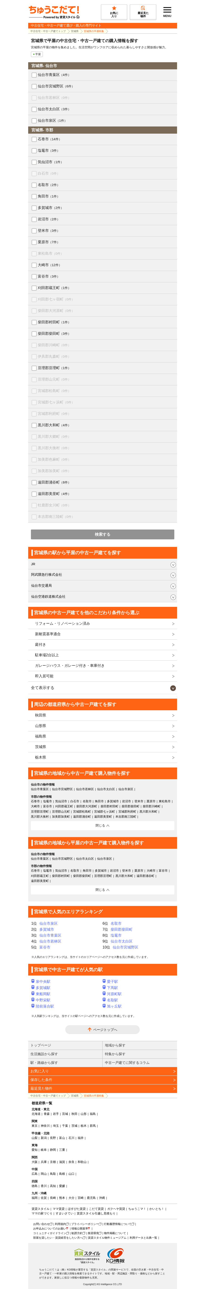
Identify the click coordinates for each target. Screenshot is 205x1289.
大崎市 (50, 265)
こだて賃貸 (96, 1209)
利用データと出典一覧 (143, 1237)
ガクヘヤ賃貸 (116, 1209)
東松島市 (51, 253)
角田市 (49, 196)
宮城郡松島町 (54, 391)
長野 (53, 1138)
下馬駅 (110, 988)
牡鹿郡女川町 (54, 505)
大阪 (35, 1162)
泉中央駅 (41, 982)
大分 (71, 1198)
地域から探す (115, 1045)
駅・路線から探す (44, 1063)
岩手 (56, 1114)
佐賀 (44, 1198)
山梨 (35, 1138)
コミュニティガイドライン (49, 1233)
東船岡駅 (41, 994)
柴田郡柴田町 (54, 333)
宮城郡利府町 (54, 414)
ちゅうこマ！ (137, 1209)
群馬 (93, 1125)
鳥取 (53, 1174)
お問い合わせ (41, 1224)
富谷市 (49, 276)
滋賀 (62, 1162)
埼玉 (56, 1125)
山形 (84, 1114)
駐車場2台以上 (47, 655)
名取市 (49, 185)
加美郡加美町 (54, 471)
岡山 (44, 1174)
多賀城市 (51, 208)
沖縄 (102, 1198)
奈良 (71, 1162)
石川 (71, 1138)
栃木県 (40, 757)
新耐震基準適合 (48, 634)
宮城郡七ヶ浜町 (56, 402)
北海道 (36, 1114)
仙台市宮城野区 (56, 86)
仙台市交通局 (41, 585)
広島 (35, 1174)
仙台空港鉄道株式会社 (48, 596)
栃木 (84, 1125)
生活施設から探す (44, 1054)
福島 (93, 1114)
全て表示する (42, 688)
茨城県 (40, 747)
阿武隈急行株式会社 (46, 574)
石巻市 (50, 139)
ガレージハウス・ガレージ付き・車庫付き (70, 665)
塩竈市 (49, 150)
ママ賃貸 (59, 1209)
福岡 (35, 1198)
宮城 (65, 1114)
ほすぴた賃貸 (77, 1209)
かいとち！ (156, 1209)
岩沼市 (49, 219)
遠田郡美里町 (54, 494)
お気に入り (39, 1071)
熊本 (62, 1198)
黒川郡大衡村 (54, 448)
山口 (71, 1174)
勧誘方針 (76, 1233)
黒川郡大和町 (54, 425)
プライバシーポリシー (85, 1224)
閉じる (100, 825)
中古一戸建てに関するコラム (127, 1063)
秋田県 (40, 715)
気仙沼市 (51, 162)
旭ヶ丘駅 (112, 1006)
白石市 (49, 173)
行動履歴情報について (117, 1224)
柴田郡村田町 (54, 322)
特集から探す (115, 1054)
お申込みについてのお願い (49, 1228)
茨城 (74, 1125)
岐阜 (44, 1149)
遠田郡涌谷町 (54, 482)
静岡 (53, 1149)
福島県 (40, 736)
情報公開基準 (79, 1228)
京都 (53, 1162)
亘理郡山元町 (54, 379)
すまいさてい (65, 1213)
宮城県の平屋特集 (94, 31)
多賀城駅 (41, 988)
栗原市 (49, 242)
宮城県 (75, 31)
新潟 (44, 1138)
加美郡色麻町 (54, 459)
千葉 (65, 1125)
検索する (102, 534)
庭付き (40, 644)
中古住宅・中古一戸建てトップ (48, 31)
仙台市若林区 (54, 98)
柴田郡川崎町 (54, 345)
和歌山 (82, 1162)
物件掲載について (115, 1233)
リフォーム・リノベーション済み (62, 623)
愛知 (35, 1149)
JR (33, 564)
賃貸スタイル (40, 1209)
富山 (62, 1138)
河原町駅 (112, 994)
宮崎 (81, 1198)
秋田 (74, 1114)
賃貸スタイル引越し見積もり (96, 1213)
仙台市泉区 (52, 120)
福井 (81, 1138)
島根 (62, 1174)
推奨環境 (93, 1233)
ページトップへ (105, 1030)
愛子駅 (110, 982)
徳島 (35, 1186)
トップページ (40, 1045)
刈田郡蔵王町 (54, 288)
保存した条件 (41, 1080)
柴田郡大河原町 (56, 311)
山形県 (40, 726)
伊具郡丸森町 (54, 356)
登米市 (49, 230)
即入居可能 (44, 676)
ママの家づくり (42, 1213)
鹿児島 (91, 1198)
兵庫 (44, 1162)
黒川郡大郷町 (54, 436)
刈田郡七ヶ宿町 (56, 299)
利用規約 (60, 1224)
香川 (44, 1186)
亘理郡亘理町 (54, 368)
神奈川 (45, 1125)
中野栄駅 (41, 1000)
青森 (47, 1114)
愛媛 (62, 1186)
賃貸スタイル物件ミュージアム (107, 1237)
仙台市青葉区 (54, 75)
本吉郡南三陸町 (56, 517)
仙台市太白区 (54, 109)
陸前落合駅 (42, 1006)
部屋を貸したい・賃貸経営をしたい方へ (58, 1237)
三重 (62, 1149)
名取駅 (110, 1000)
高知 (53, 1186)
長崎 (53, 1198)
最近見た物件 (41, 1088)
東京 (35, 1125)
